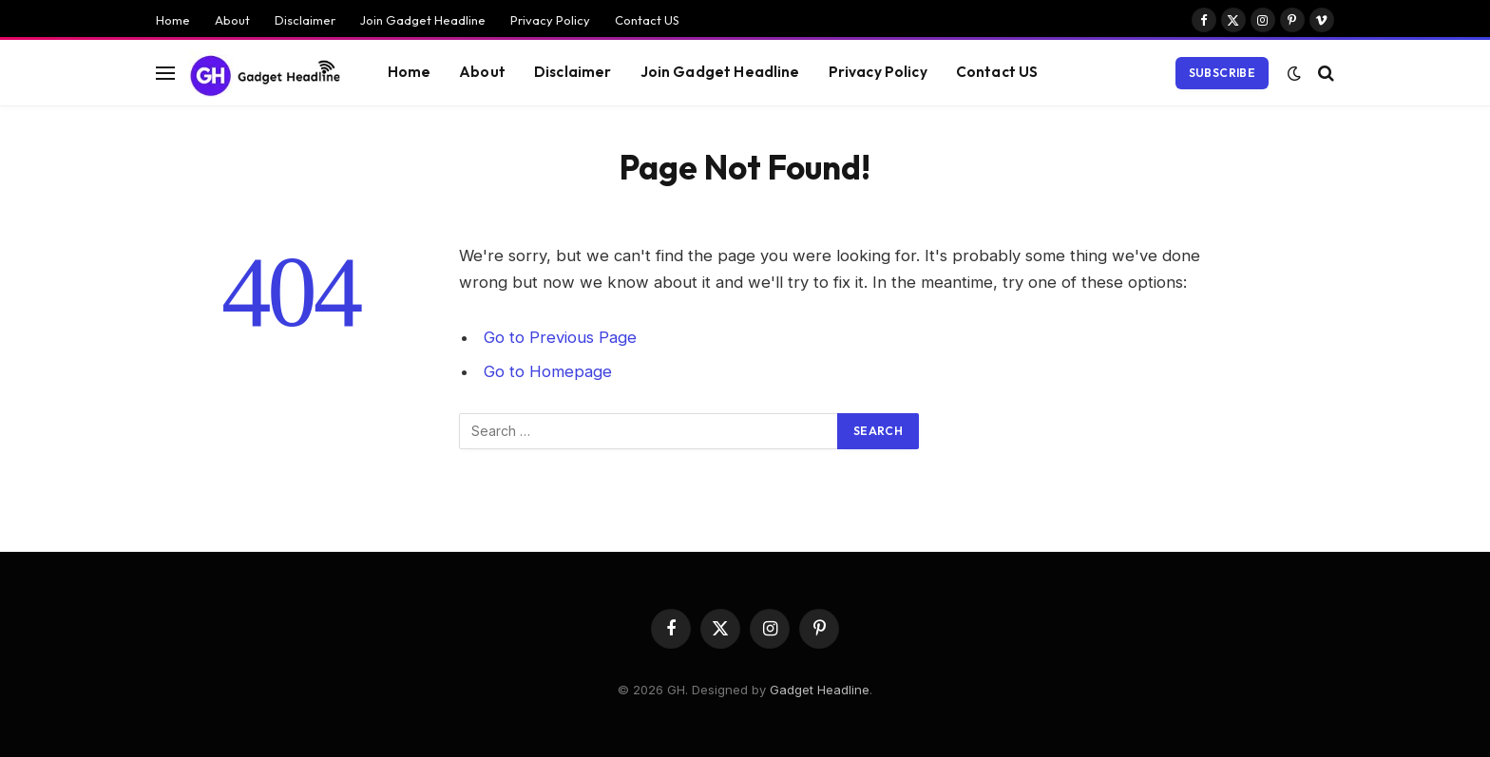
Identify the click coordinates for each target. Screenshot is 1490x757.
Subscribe (1222, 73)
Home (173, 20)
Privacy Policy (550, 20)
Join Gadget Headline (423, 20)
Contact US (647, 20)
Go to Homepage (548, 371)
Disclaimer (305, 20)
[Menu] (165, 72)
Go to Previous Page (560, 337)
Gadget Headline (819, 689)
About (232, 20)
